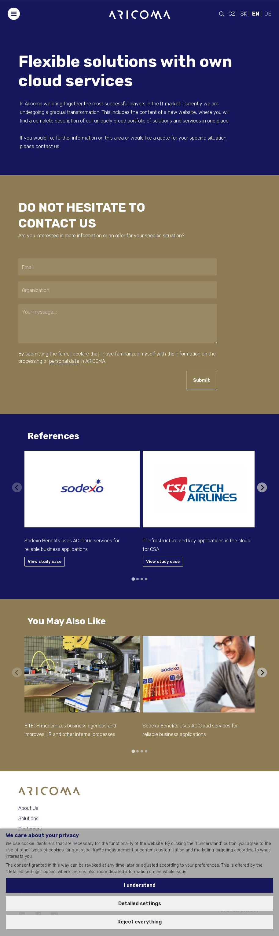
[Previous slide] (17, 487)
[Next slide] (262, 487)
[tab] (133, 579)
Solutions (28, 818)
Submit (201, 380)
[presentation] (55, 380)
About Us (28, 808)
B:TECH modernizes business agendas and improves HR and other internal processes (70, 730)
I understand (140, 885)
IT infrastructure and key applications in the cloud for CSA (196, 545)
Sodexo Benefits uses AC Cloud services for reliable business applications (71, 545)
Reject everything (139, 922)
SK (243, 13)
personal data (64, 361)
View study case (44, 561)
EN (255, 13)
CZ (232, 13)
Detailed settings (139, 903)
